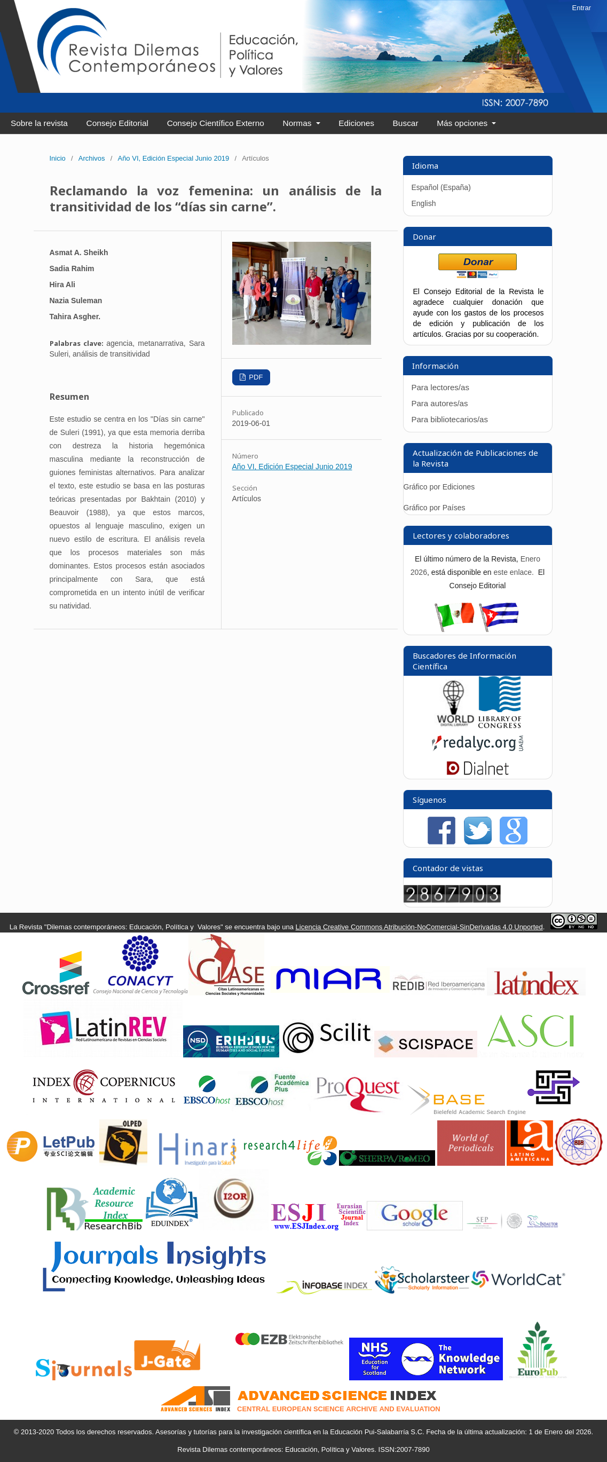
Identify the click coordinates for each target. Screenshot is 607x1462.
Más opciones (463, 123)
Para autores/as (440, 403)
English (424, 203)
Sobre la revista (39, 123)
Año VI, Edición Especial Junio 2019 (173, 158)
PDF (255, 377)
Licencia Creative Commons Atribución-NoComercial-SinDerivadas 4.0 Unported (419, 927)
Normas (298, 123)
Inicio (58, 158)
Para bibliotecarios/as (450, 419)
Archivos (91, 158)
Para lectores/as (440, 387)
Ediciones (356, 123)
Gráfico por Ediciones (439, 487)
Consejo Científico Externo (215, 123)
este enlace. (514, 572)
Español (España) (441, 187)
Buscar (406, 123)
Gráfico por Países (436, 507)
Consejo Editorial (117, 123)
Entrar (581, 8)
